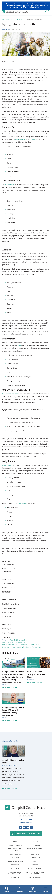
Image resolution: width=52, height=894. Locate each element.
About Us (35, 841)
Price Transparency (35, 869)
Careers (35, 865)
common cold (10, 184)
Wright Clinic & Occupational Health (14, 642)
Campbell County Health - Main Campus (16, 645)
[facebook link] (20, 827)
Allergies (10, 259)
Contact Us (15, 878)
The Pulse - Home (35, 878)
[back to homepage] (3, 19)
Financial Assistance (15, 861)
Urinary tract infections (10, 394)
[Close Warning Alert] (48, 6)
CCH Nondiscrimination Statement (35, 873)
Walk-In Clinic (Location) (18, 640)
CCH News (35, 645)
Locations (35, 854)
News (8, 19)
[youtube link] (27, 827)
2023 (14, 19)
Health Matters (25, 647)
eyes (19, 345)
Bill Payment (15, 869)
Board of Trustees (15, 845)
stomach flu (32, 134)
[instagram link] (31, 827)
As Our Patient (35, 858)
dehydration (23, 503)
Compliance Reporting (35, 849)
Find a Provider (15, 854)
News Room (15, 865)
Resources (15, 858)
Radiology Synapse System (15, 849)
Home (15, 841)
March (21, 19)
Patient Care (36, 647)
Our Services (35, 845)
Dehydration (6, 465)
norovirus (32, 139)
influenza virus (20, 139)
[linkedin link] (24, 827)
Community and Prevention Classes (15, 873)
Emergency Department (10, 647)
